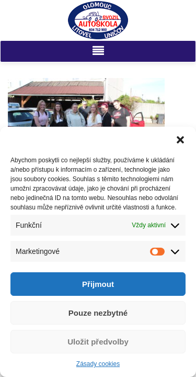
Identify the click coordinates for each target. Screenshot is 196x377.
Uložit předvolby (98, 341)
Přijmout (98, 284)
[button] (180, 140)
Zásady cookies (98, 364)
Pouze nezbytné (98, 312)
